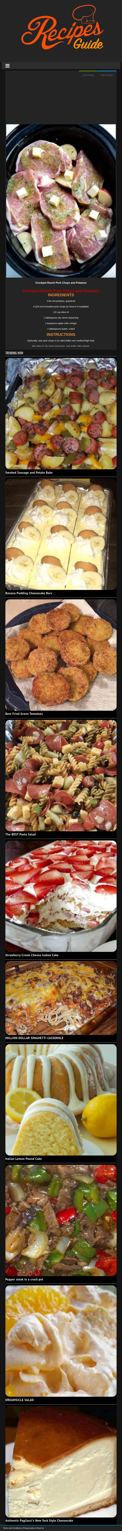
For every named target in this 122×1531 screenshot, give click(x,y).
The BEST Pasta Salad (20, 834)
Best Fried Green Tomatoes (24, 714)
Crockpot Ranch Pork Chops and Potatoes (61, 282)
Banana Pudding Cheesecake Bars (28, 593)
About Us (40, 1528)
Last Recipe (88, 75)
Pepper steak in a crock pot (24, 1279)
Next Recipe (107, 75)
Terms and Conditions (12, 1528)
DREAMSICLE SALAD (19, 1400)
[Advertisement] (61, 102)
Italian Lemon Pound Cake (23, 1159)
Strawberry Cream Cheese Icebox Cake (32, 955)
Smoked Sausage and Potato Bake (29, 472)
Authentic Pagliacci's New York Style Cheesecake (39, 1520)
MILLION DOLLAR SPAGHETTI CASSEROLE (34, 1038)
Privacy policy (29, 1528)
